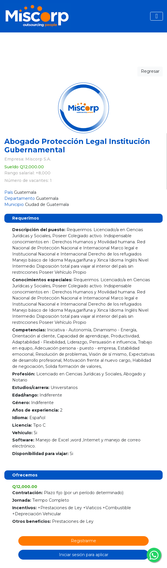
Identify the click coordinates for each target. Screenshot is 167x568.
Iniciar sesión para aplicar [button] (83, 554)
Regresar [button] (150, 71)
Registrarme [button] (83, 540)
